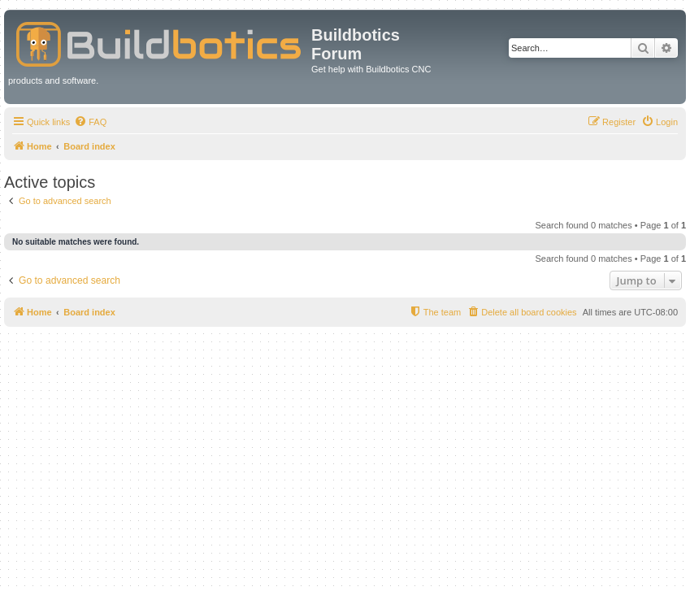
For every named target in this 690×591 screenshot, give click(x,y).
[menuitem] (90, 122)
